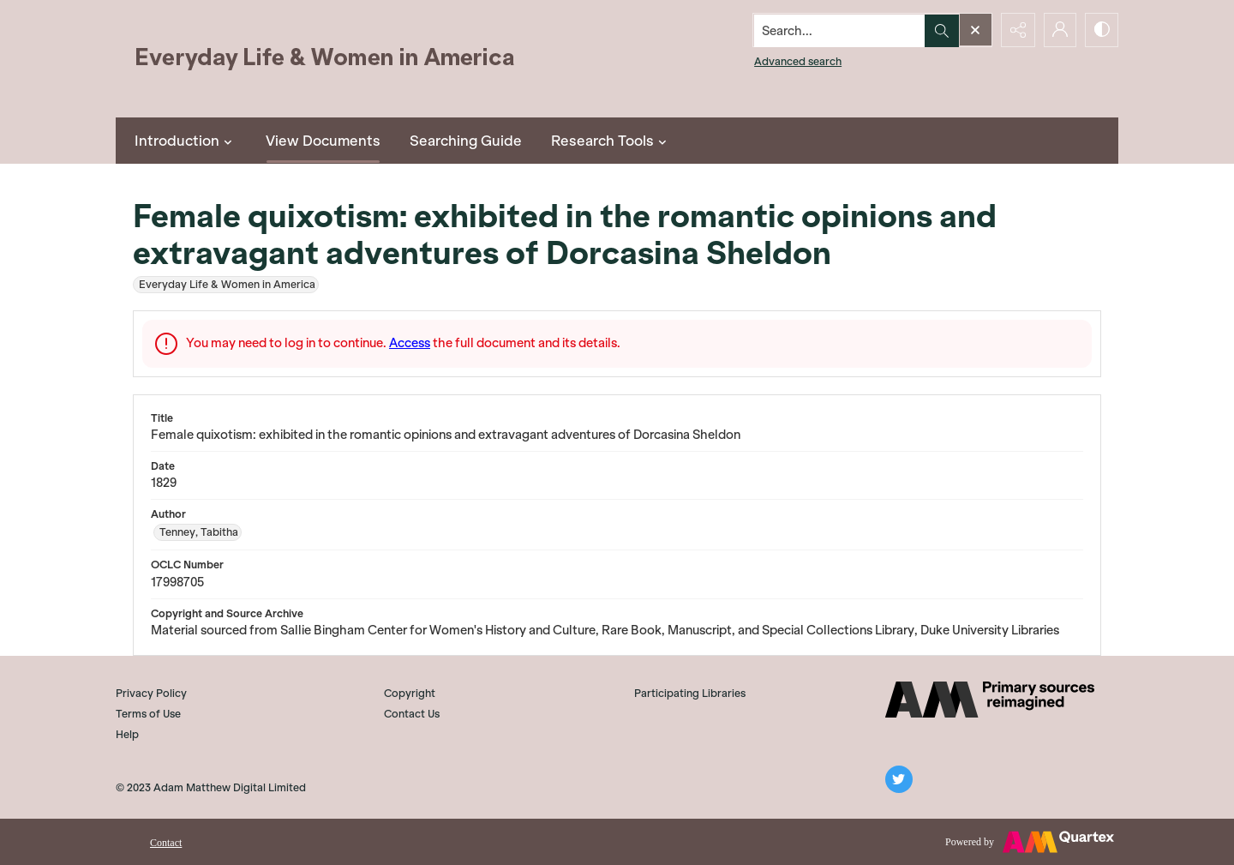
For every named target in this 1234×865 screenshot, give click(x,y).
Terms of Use (148, 713)
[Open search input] (972, 30)
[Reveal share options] (1015, 30)
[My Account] (1058, 30)
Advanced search (795, 60)
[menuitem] (166, 841)
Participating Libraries (690, 693)
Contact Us (412, 713)
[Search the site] (837, 30)
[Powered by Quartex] (1029, 842)
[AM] (989, 700)
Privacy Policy (151, 693)
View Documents (323, 140)
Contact (166, 843)
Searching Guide (466, 140)
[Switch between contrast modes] (1101, 30)
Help (127, 734)
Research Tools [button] (611, 140)
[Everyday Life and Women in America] (325, 59)
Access (409, 343)
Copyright (409, 693)
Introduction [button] (186, 140)
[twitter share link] (899, 779)
